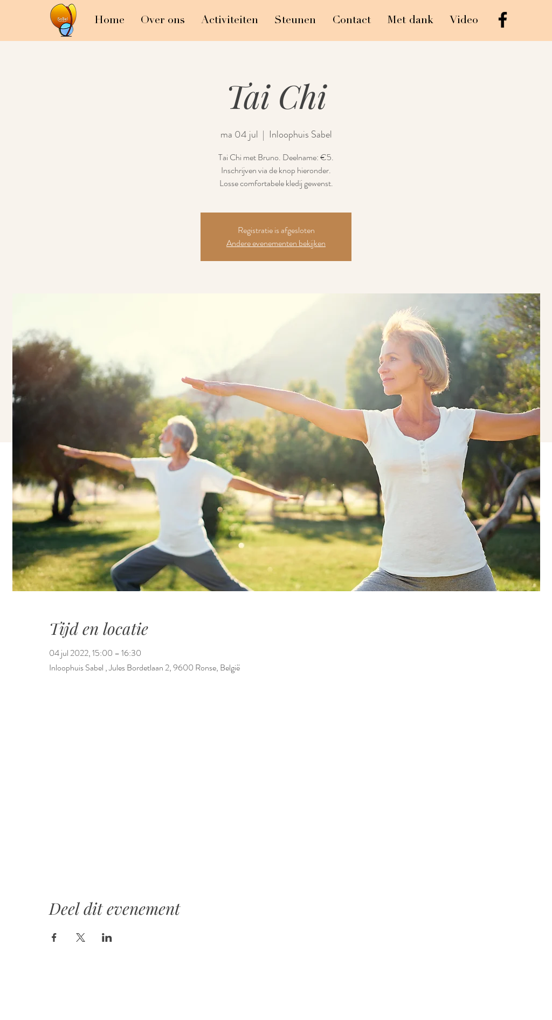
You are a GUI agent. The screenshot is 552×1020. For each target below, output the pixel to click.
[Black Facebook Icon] (502, 19)
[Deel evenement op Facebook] (54, 937)
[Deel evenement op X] (80, 937)
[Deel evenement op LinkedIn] (107, 937)
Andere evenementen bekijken (276, 243)
